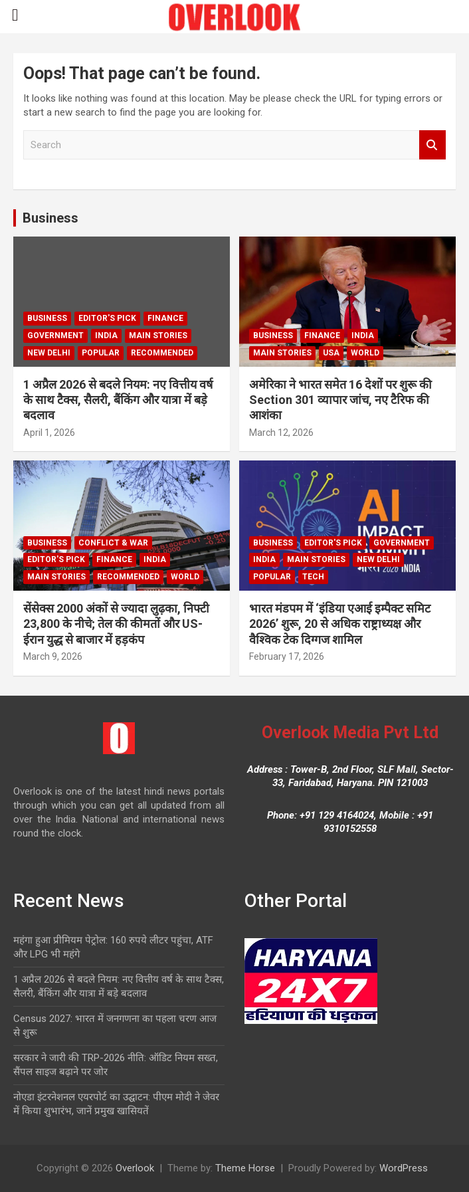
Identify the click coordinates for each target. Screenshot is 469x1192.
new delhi (48, 352)
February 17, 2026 (286, 656)
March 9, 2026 (52, 656)
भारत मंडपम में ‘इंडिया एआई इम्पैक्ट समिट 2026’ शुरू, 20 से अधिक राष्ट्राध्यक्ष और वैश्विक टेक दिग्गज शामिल (339, 623)
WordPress (403, 1168)
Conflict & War (113, 542)
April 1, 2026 (49, 432)
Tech (313, 576)
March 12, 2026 (281, 432)
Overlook (135, 1168)
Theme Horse (245, 1168)
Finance (165, 318)
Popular (101, 352)
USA (331, 352)
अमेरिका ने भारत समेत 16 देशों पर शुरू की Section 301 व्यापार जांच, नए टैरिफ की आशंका (340, 400)
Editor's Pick (107, 318)
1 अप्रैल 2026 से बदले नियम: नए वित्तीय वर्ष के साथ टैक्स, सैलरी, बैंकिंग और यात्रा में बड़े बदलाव (118, 400)
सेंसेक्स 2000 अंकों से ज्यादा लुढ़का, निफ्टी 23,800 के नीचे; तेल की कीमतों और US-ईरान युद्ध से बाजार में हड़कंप (116, 623)
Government (55, 335)
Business (50, 218)
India (106, 335)
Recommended (162, 352)
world (365, 352)
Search (432, 145)
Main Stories (158, 335)
